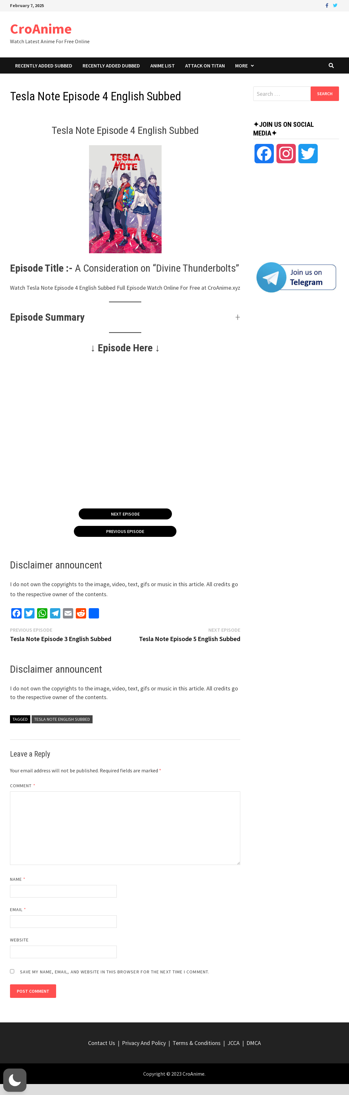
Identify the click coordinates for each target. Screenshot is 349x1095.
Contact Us (101, 1043)
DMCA (253, 1043)
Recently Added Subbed (43, 65)
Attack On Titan (205, 65)
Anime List (162, 65)
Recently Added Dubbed (111, 65)
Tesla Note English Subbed (62, 719)
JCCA (233, 1043)
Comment (22, 786)
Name (17, 879)
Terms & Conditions (197, 1043)
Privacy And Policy (144, 1043)
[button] (125, 317)
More (241, 65)
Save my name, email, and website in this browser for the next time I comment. (114, 972)
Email (18, 909)
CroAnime (41, 28)
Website (19, 940)
